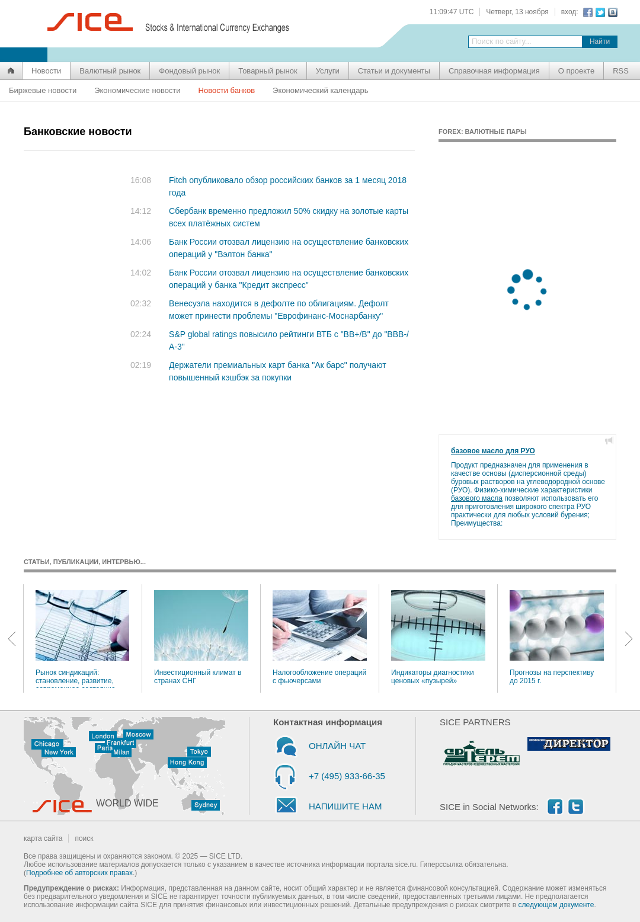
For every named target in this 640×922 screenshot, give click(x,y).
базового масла (477, 498)
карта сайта (43, 838)
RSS (621, 70)
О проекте (576, 70)
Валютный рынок (109, 70)
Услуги (328, 70)
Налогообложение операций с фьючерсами (320, 637)
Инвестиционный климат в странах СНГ (201, 637)
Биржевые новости (42, 90)
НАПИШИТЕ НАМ (345, 806)
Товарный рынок (267, 70)
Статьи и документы (394, 70)
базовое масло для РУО (493, 451)
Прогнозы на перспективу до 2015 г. (557, 637)
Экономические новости (137, 90)
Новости (46, 70)
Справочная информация (494, 70)
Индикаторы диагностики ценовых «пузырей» (438, 637)
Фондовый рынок (189, 70)
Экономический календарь (320, 90)
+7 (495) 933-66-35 (347, 776)
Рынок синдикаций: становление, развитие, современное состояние (82, 639)
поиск (84, 838)
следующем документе (556, 905)
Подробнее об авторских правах (79, 873)
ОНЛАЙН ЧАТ (337, 746)
